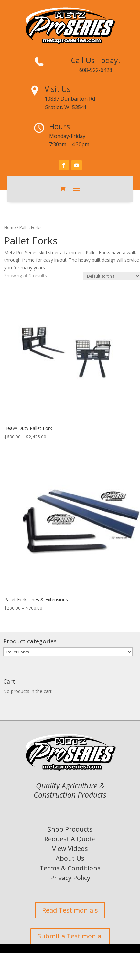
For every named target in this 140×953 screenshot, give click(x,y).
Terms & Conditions (70, 868)
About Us (70, 858)
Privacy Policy (70, 877)
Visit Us (57, 89)
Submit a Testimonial (70, 936)
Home (10, 227)
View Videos (70, 848)
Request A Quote (70, 838)
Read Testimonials (70, 910)
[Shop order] (111, 276)
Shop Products (70, 829)
